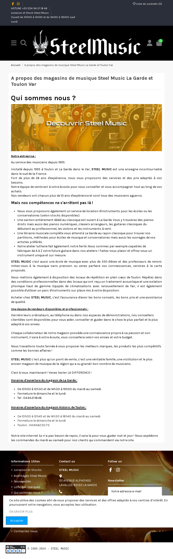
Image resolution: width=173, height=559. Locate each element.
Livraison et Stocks (28, 470)
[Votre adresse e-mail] (130, 491)
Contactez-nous (26, 531)
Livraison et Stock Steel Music (30, 12)
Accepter (16, 521)
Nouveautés (22, 481)
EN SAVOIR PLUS (21, 512)
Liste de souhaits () (147, 3)
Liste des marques (27, 487)
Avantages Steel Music (30, 476)
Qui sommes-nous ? (28, 493)
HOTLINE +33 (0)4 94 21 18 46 (29, 8)
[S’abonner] (157, 491)
